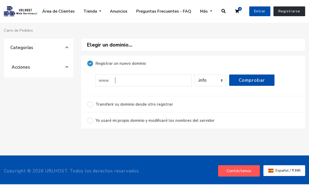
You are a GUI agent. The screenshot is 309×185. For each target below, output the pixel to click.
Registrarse (289, 11)
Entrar (259, 11)
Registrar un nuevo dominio (116, 63)
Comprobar (252, 80)
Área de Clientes (58, 11)
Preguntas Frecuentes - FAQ (163, 11)
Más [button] (204, 11)
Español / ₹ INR (284, 170)
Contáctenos (239, 171)
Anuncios (118, 11)
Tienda (90, 11)
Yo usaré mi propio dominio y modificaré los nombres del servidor (150, 120)
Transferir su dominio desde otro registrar (130, 104)
